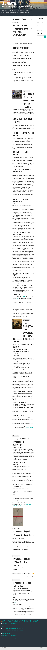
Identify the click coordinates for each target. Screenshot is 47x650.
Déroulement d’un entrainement (23, 12)
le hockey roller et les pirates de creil (8, 10)
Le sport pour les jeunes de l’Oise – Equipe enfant (10, 15)
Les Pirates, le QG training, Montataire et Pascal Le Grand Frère (28, 100)
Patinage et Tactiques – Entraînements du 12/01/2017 (21, 442)
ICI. (33, 302)
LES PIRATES (9, 3)
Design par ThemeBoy (42, 647)
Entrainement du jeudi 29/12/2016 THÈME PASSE (23, 533)
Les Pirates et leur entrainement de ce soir (22, 27)
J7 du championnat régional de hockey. (9, 638)
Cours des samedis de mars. (7, 631)
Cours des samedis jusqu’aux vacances (9, 626)
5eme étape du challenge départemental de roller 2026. (12, 628)
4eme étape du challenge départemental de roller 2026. (12, 630)
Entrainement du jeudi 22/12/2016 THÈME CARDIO (21, 562)
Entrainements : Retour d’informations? (21, 584)
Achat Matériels (41, 30)
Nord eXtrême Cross (6, 633)
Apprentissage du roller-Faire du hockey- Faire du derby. (20, 621)
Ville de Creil (40, 28)
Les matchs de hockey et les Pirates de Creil (25, 10)
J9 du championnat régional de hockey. (9, 623)
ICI (24, 296)
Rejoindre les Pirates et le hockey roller (8, 12)
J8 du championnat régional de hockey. (9, 635)
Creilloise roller (41, 21)
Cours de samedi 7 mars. (7, 636)
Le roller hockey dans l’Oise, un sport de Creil (29, 15)
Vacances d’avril (5, 625)
